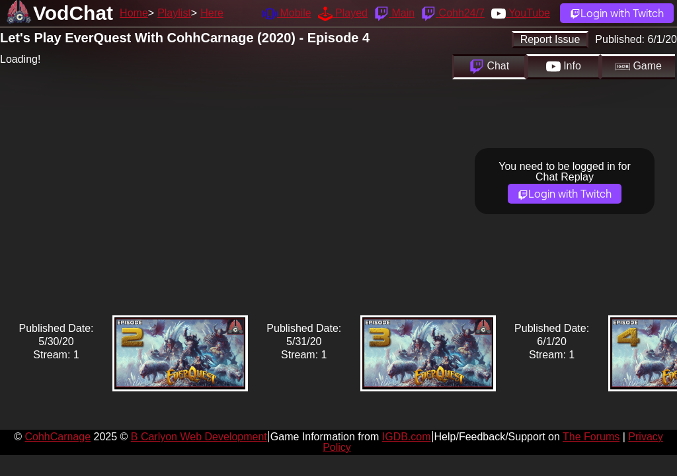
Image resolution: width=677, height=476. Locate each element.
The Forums (591, 436)
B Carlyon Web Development (199, 436)
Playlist (174, 13)
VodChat (73, 13)
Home (134, 13)
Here (211, 13)
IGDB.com (406, 436)
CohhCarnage (57, 436)
